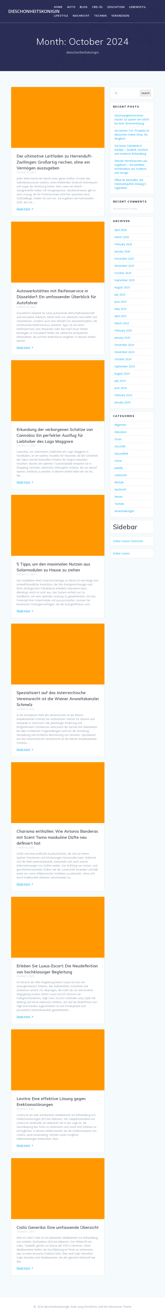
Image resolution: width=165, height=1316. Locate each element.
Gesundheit (121, 453)
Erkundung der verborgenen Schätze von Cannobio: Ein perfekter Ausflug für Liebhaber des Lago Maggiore (55, 435)
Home (58, 7)
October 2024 (122, 359)
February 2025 (123, 330)
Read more (23, 209)
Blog (83, 7)
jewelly (118, 468)
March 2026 (121, 237)
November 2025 (124, 266)
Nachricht (81, 15)
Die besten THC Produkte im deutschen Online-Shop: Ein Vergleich (131, 134)
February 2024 (123, 395)
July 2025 (119, 294)
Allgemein (120, 425)
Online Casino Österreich (128, 541)
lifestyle (61, 15)
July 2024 (119, 381)
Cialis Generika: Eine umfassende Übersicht (58, 1227)
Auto (71, 7)
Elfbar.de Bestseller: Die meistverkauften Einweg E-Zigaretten (130, 184)
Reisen (118, 496)
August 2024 (122, 373)
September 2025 (124, 280)
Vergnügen (120, 15)
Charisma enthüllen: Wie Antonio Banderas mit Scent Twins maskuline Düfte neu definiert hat (57, 837)
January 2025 (122, 337)
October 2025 (122, 273)
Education (116, 7)
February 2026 (123, 244)
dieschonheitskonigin (34, 11)
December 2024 (124, 345)
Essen (118, 439)
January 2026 (122, 251)
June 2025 (120, 301)
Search (145, 93)
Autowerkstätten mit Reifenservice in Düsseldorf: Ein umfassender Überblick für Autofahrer (56, 296)
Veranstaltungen (124, 511)
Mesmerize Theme (119, 1306)
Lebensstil (137, 7)
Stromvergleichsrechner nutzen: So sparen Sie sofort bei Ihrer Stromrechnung (131, 119)
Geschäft (119, 446)
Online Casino (121, 553)
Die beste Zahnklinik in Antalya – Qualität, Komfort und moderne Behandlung (131, 149)
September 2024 (124, 366)
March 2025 (121, 323)
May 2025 (120, 309)
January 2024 (122, 402)
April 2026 (120, 230)
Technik (100, 15)
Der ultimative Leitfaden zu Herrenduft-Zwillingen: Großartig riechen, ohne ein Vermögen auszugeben (54, 162)
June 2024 (120, 388)
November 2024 (124, 352)
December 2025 (124, 258)
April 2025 (120, 316)
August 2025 (122, 287)
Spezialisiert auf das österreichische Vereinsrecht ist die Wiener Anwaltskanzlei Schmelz (58, 698)
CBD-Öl (97, 7)
